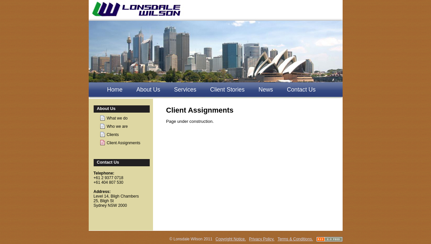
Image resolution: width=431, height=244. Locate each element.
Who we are (117, 126)
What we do (117, 118)
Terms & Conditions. (295, 239)
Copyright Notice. (231, 239)
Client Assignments (123, 143)
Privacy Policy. (261, 239)
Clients (113, 134)
